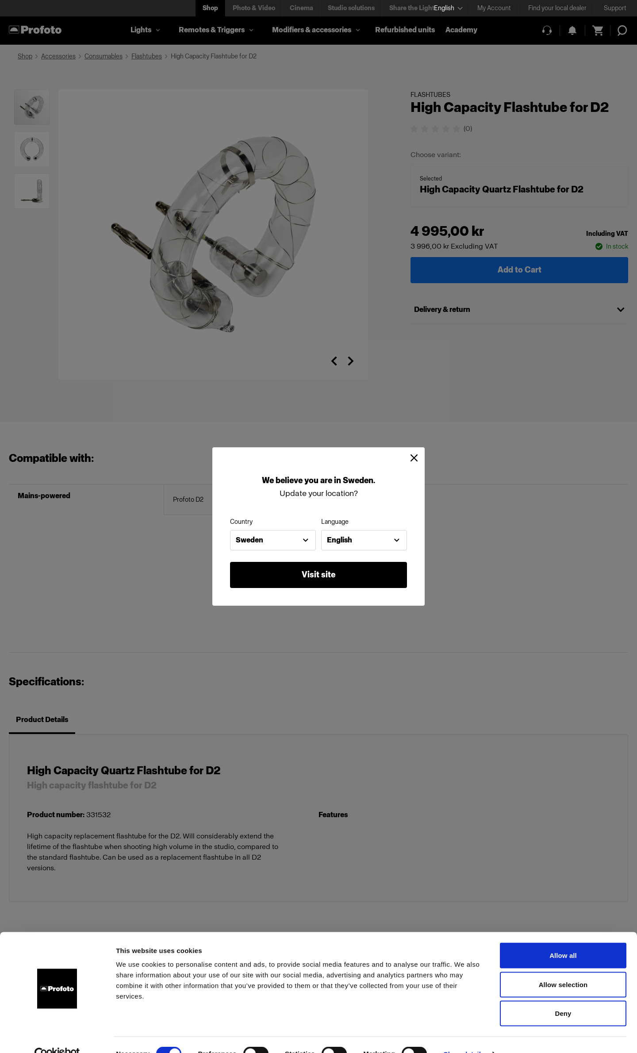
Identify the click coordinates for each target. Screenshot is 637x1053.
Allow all (563, 937)
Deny (563, 995)
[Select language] (448, 8)
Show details (464, 1035)
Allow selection (563, 966)
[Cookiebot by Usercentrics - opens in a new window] (57, 1035)
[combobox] (273, 540)
